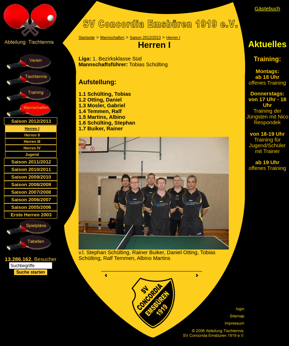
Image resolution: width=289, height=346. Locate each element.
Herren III (32, 141)
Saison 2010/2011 (31, 169)
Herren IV (31, 148)
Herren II (32, 135)
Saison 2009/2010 (31, 177)
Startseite (87, 37)
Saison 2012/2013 (31, 121)
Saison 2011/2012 (31, 162)
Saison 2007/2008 (31, 192)
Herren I (32, 128)
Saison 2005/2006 (31, 207)
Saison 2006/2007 (31, 199)
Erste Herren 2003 (31, 214)
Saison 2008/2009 (31, 184)
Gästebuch (267, 9)
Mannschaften (112, 37)
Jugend (32, 154)
